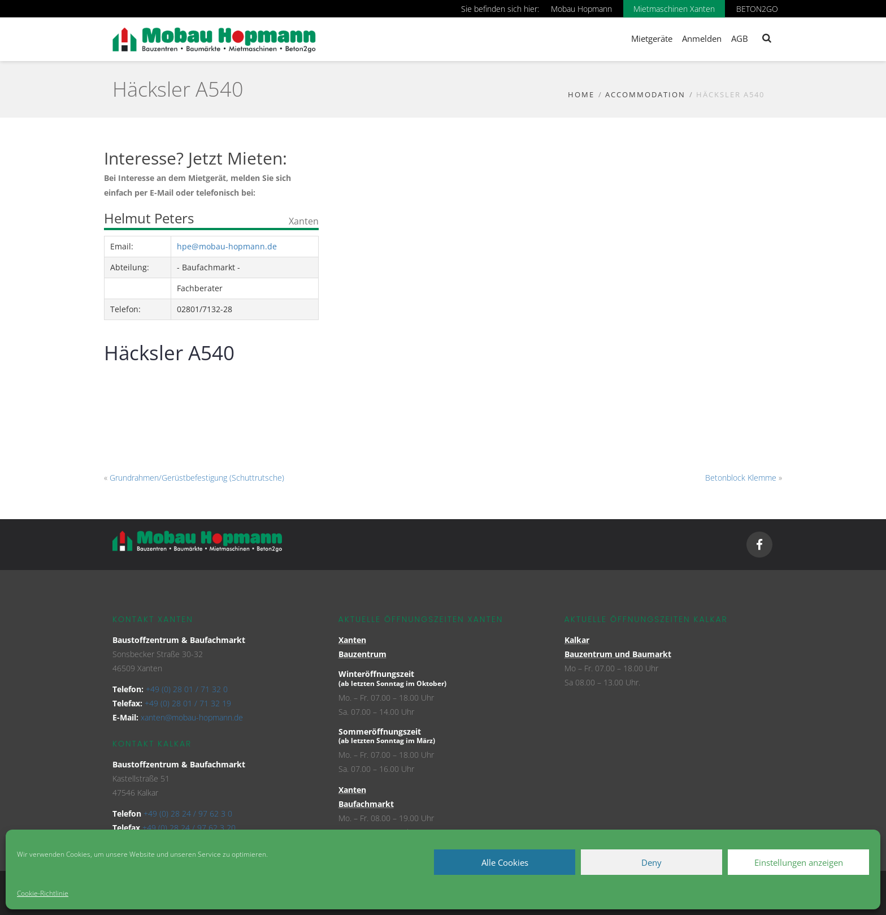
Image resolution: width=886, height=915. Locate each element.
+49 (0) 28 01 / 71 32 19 (188, 703)
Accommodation (645, 94)
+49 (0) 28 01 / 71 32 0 (187, 689)
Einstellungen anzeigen (798, 862)
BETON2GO (757, 8)
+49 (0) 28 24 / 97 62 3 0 (188, 813)
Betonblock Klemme (740, 477)
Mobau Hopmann (581, 8)
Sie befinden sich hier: (500, 8)
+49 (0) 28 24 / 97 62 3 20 (189, 827)
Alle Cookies (504, 862)
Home (581, 94)
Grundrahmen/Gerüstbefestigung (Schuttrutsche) (197, 477)
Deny (651, 862)
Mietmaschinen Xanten (674, 8)
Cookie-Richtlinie (42, 893)
